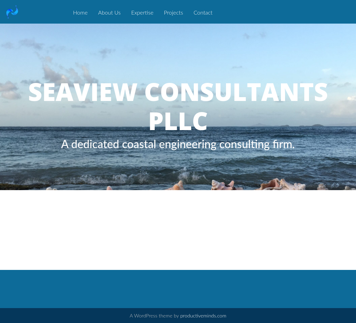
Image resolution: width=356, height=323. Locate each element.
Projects (173, 12)
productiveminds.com (203, 315)
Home (80, 12)
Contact (203, 12)
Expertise (142, 12)
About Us (109, 12)
